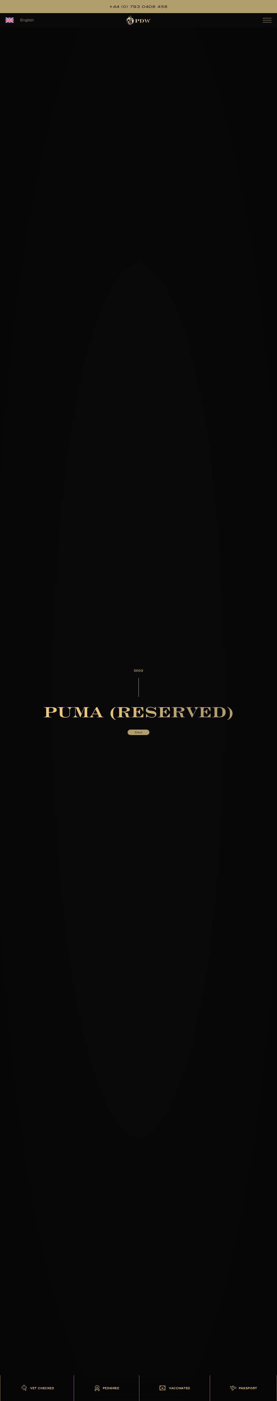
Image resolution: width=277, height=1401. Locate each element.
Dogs (138, 670)
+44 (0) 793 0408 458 (138, 6)
